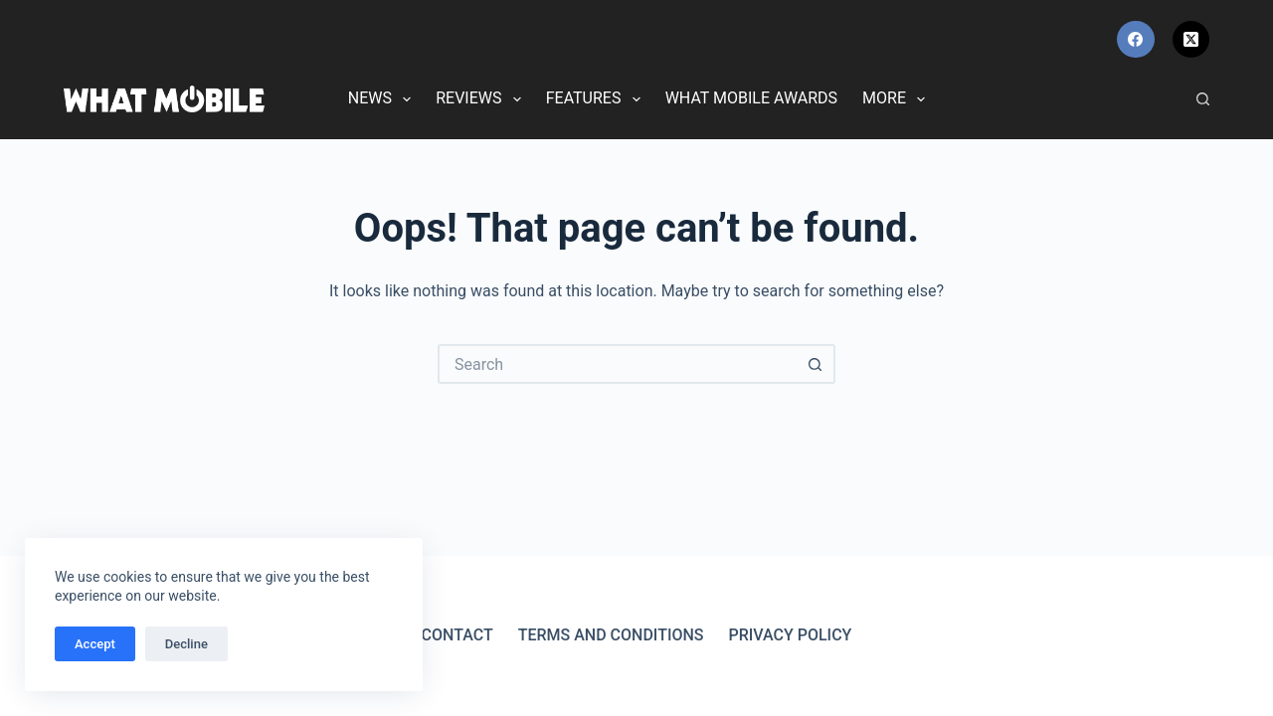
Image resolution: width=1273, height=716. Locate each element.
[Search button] (815, 364)
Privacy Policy (790, 635)
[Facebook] (1136, 40)
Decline (186, 643)
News (383, 99)
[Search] (1202, 98)
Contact (457, 635)
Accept (95, 643)
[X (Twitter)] (1191, 40)
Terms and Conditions (611, 635)
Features (597, 99)
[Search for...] (617, 364)
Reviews (482, 99)
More (897, 99)
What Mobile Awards (751, 98)
